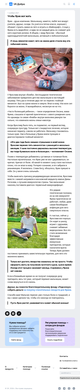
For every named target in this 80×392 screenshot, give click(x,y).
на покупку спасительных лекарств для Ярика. (48, 289)
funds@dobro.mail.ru (52, 364)
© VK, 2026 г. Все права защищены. (18, 387)
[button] (21, 353)
